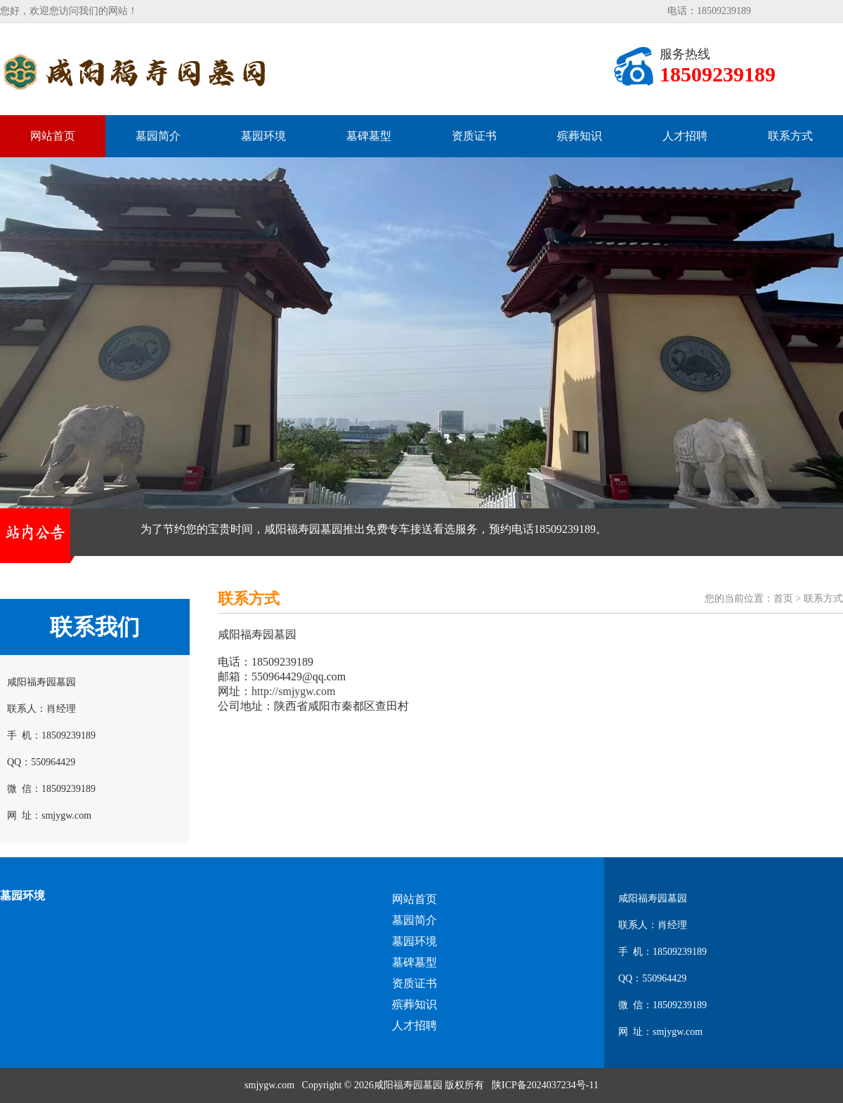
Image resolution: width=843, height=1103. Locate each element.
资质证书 (474, 136)
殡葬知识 (579, 136)
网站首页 (52, 136)
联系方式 (790, 136)
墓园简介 (158, 136)
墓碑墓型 (368, 136)
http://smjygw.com (293, 691)
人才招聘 (684, 136)
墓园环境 (263, 136)
